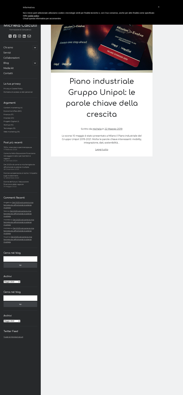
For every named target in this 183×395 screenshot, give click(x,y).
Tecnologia (8, 128)
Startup (7, 125)
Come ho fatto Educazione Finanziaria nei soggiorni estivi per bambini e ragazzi (19, 156)
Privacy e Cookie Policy (13, 88)
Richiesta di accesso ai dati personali (18, 92)
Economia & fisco (11, 111)
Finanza (7, 114)
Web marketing (10, 132)
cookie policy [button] (33, 16)
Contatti (8, 73)
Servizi (7, 52)
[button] (158, 7)
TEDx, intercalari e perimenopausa (18, 147)
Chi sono (8, 47)
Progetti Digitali (10, 121)
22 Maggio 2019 (113, 129)
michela (97, 129)
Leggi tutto (101, 149)
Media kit (8, 68)
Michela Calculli (20, 25)
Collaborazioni (11, 57)
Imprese (7, 118)
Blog (6, 63)
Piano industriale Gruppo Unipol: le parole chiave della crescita (102, 47)
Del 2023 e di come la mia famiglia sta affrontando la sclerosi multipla (18, 205)
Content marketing (12, 107)
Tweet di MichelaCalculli (13, 337)
